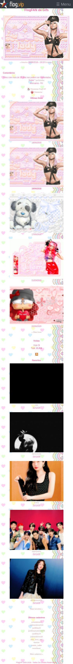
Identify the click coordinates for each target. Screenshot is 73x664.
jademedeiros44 (36, 637)
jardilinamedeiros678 (36, 631)
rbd (36, 405)
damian (36, 642)
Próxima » (49, 62)
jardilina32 (36, 628)
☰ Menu (63, 4)
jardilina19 (36, 634)
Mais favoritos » (36, 609)
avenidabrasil (36, 622)
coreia (36, 502)
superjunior (36, 551)
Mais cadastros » (36, 654)
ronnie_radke (36, 645)
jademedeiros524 (36, 625)
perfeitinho (40, 80)
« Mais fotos (36, 332)
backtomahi (36, 454)
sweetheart (36, 648)
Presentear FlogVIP (36, 89)
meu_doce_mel (36, 639)
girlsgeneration (36, 600)
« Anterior (24, 62)
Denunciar (36, 92)
